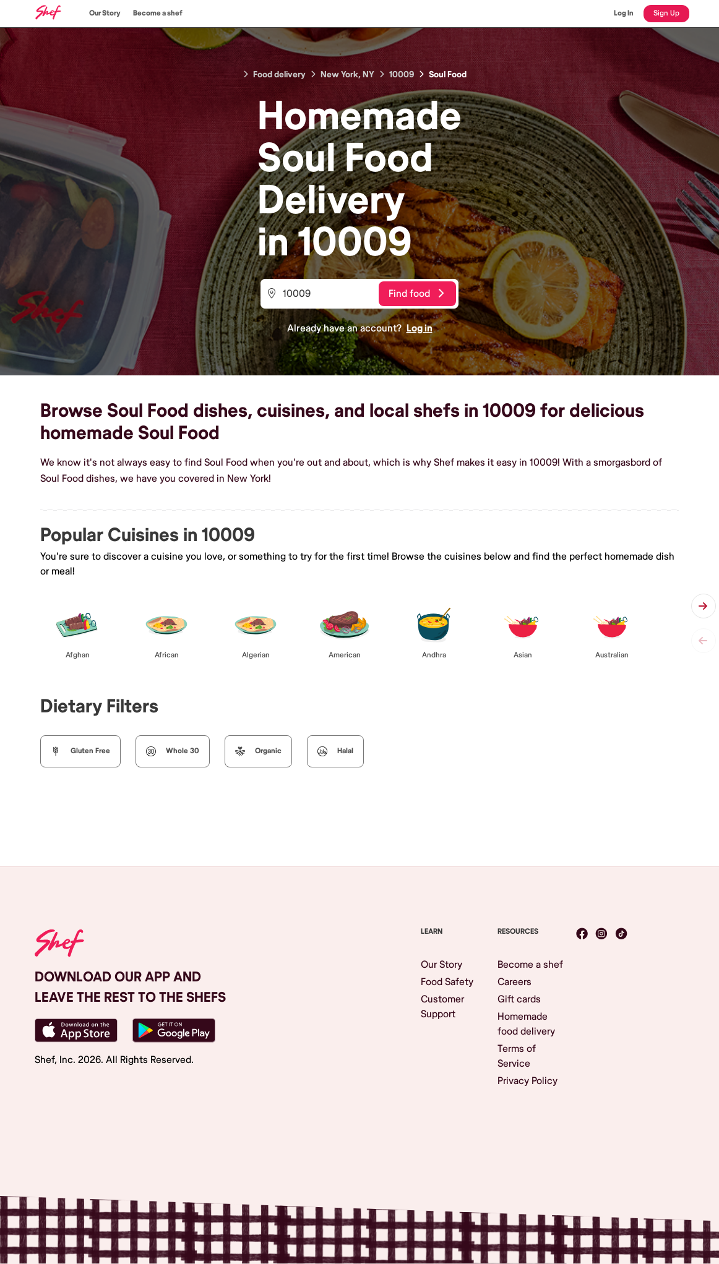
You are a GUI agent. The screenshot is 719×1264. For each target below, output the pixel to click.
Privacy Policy (527, 1081)
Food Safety (447, 982)
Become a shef (158, 13)
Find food (416, 294)
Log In (624, 13)
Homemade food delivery (526, 1024)
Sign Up (666, 13)
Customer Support (442, 1006)
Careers (514, 982)
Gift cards (519, 999)
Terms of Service (516, 1056)
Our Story (105, 13)
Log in (420, 328)
